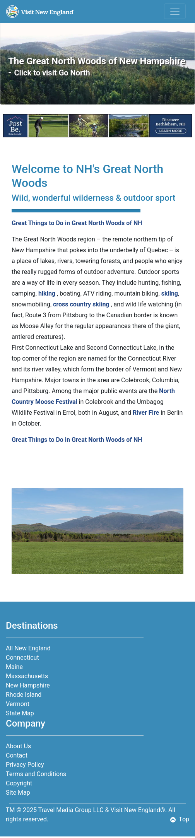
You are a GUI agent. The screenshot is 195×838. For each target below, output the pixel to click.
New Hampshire (28, 685)
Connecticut (22, 657)
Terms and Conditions (36, 774)
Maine (14, 666)
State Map (20, 713)
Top (179, 819)
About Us (18, 746)
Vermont (17, 704)
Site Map (18, 792)
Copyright (19, 783)
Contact (16, 755)
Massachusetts (27, 676)
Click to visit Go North (52, 72)
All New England (28, 648)
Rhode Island (23, 694)
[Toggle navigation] (175, 11)
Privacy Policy (25, 764)
